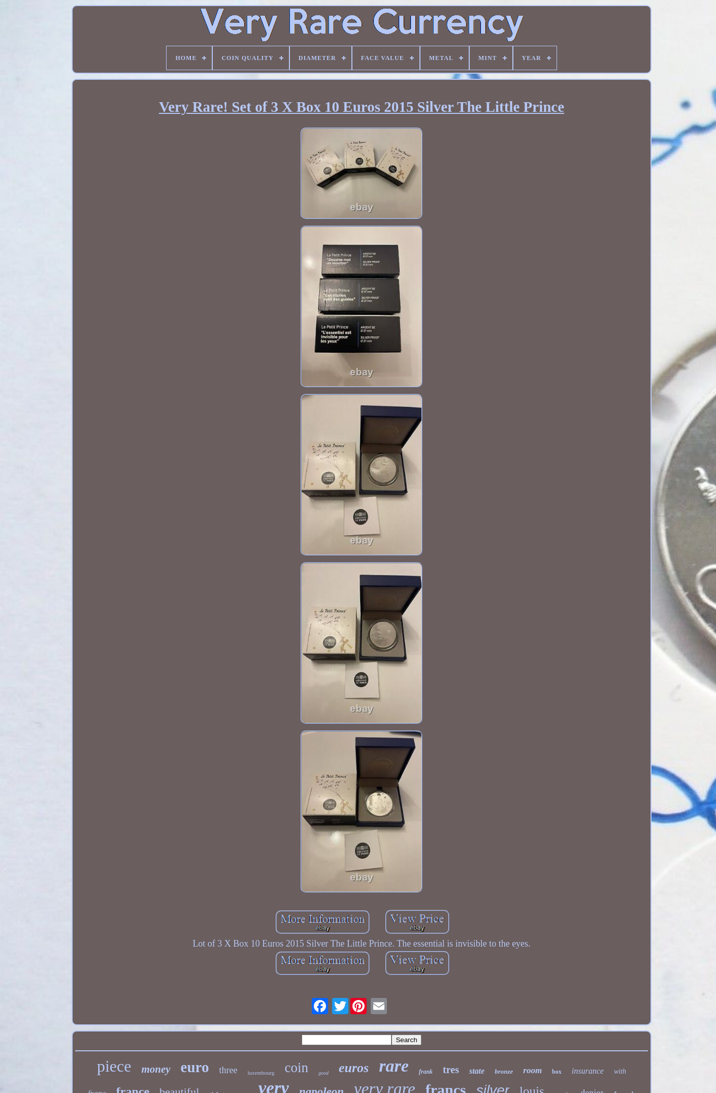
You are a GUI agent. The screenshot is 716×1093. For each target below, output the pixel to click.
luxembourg (260, 1073)
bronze (504, 1071)
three (228, 1070)
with (620, 1071)
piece (114, 1066)
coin (296, 1067)
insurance (588, 1071)
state (476, 1071)
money (155, 1069)
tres (451, 1069)
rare (394, 1065)
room (532, 1070)
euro (195, 1067)
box (557, 1071)
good (323, 1073)
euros (354, 1067)
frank (426, 1071)
